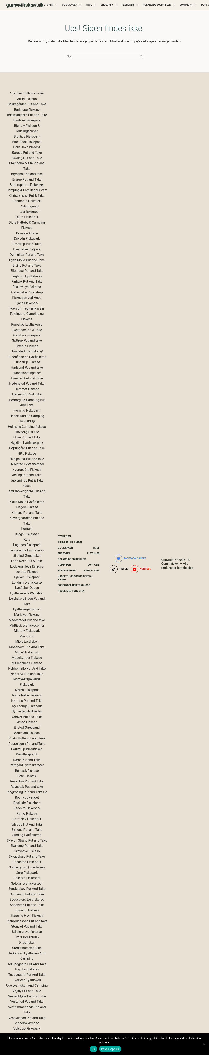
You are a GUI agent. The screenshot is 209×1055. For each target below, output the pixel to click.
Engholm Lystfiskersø (26, 276)
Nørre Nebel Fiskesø (27, 695)
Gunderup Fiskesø (27, 362)
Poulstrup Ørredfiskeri (27, 749)
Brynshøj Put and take (27, 174)
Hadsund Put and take (27, 367)
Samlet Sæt (91, 570)
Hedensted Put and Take (26, 383)
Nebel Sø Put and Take (27, 674)
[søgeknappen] (141, 56)
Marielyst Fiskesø (27, 615)
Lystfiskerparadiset (27, 609)
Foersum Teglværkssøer (26, 308)
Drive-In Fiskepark (27, 238)
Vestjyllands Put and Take (27, 1018)
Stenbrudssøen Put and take (27, 921)
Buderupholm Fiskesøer (27, 185)
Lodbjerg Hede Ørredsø (27, 566)
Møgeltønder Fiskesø (27, 658)
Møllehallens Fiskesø (27, 663)
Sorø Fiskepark (27, 873)
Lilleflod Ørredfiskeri (26, 556)
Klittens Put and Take (27, 513)
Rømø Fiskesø (27, 814)
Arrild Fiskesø (27, 99)
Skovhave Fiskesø (27, 851)
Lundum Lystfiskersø (27, 582)
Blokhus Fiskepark (27, 136)
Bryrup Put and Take (26, 179)
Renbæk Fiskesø (27, 771)
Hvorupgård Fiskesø (26, 470)
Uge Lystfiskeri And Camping (27, 985)
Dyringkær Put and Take (27, 255)
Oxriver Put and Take (27, 717)
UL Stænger (72, 5)
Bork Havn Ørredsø (27, 147)
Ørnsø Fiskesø (27, 722)
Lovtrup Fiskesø (26, 572)
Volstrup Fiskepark (26, 1028)
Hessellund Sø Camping (27, 416)
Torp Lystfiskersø (26, 969)
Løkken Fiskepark (27, 577)
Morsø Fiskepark (27, 652)
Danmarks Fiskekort (26, 201)
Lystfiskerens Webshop (27, 593)
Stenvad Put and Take (27, 926)
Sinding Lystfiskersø (26, 835)
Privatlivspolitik (27, 754)
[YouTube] (141, 569)
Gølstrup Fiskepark (26, 335)
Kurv (27, 539)
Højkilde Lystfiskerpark (26, 443)
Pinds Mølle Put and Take (27, 738)
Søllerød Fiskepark (26, 878)
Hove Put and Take (26, 437)
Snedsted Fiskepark (27, 862)
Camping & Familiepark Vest (27, 190)
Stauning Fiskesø (26, 910)
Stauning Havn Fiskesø (26, 916)
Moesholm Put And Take (27, 647)
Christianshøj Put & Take (26, 196)
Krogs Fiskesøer (27, 534)
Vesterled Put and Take (26, 1001)
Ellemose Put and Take (26, 271)
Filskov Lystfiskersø (27, 287)
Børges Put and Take (27, 153)
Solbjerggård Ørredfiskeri (27, 867)
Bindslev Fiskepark (26, 120)
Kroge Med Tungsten (71, 591)
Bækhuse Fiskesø (27, 110)
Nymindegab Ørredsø (27, 711)
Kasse (26, 486)
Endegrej (109, 5)
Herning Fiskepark (27, 410)
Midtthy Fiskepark (27, 631)
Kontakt (26, 529)
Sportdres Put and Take (27, 905)
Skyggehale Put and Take (27, 856)
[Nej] (204, 1044)
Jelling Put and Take (26, 475)
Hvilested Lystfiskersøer (27, 464)
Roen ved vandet (27, 797)
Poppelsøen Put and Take (27, 744)
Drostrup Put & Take (26, 244)
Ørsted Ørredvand (27, 727)
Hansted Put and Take (27, 378)
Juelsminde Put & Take (26, 480)
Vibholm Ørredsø (27, 1023)
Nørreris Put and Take (26, 701)
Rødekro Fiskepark (26, 808)
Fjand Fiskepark (27, 303)
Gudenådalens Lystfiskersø (26, 357)
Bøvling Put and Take (27, 158)
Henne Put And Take (27, 394)
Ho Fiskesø (27, 421)
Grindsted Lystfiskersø (27, 351)
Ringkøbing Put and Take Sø (27, 792)
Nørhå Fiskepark (27, 690)
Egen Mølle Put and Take (27, 260)
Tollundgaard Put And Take (26, 964)
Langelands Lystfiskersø (26, 550)
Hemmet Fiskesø (27, 389)
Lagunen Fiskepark (27, 545)
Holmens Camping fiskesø (27, 427)
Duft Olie (93, 564)
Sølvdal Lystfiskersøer (27, 883)
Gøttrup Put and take (27, 341)
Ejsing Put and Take (27, 265)
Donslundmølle (27, 233)
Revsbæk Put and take (27, 787)
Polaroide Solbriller (159, 5)
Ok (93, 1049)
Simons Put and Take (27, 830)
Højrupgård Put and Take (27, 448)
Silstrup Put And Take (26, 824)
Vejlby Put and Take (27, 991)
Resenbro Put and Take (26, 781)
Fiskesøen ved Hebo (26, 298)
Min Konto (26, 636)
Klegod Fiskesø (27, 507)
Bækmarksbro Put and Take (27, 115)
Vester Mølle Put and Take (27, 996)
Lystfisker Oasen (27, 588)
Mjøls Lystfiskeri (27, 641)
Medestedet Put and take (27, 620)
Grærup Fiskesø (27, 346)
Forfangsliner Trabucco (74, 585)
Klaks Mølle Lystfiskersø (26, 502)
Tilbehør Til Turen (44, 5)
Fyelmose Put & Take (27, 330)
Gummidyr (188, 5)
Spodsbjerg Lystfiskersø (27, 899)
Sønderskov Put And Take (26, 889)
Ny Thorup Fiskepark (27, 706)
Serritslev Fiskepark (27, 819)
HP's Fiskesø (27, 454)
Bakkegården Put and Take (27, 104)
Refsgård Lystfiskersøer (27, 765)
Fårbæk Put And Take (26, 281)
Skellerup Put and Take (26, 846)
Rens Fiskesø (27, 776)
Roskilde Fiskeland (27, 803)
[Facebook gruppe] (130, 558)
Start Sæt (17, 4)
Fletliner (130, 5)
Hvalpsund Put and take (27, 459)
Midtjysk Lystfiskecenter (26, 625)
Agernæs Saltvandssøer (27, 93)
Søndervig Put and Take (27, 894)
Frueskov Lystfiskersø (26, 324)
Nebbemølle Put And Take (27, 668)
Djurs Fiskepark (27, 217)
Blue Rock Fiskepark (26, 142)
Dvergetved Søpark (27, 249)
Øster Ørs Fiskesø (27, 733)
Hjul (91, 5)
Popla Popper (67, 570)
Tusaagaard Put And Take (27, 975)
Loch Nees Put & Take (27, 561)
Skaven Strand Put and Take (27, 840)
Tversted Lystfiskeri (27, 980)
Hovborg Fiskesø (27, 432)
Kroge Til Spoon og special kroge (75, 578)
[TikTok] (119, 569)
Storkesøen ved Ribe (27, 948)
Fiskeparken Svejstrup (27, 292)
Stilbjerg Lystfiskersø (27, 932)
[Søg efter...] (100, 56)
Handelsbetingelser (27, 373)
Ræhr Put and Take (27, 760)
